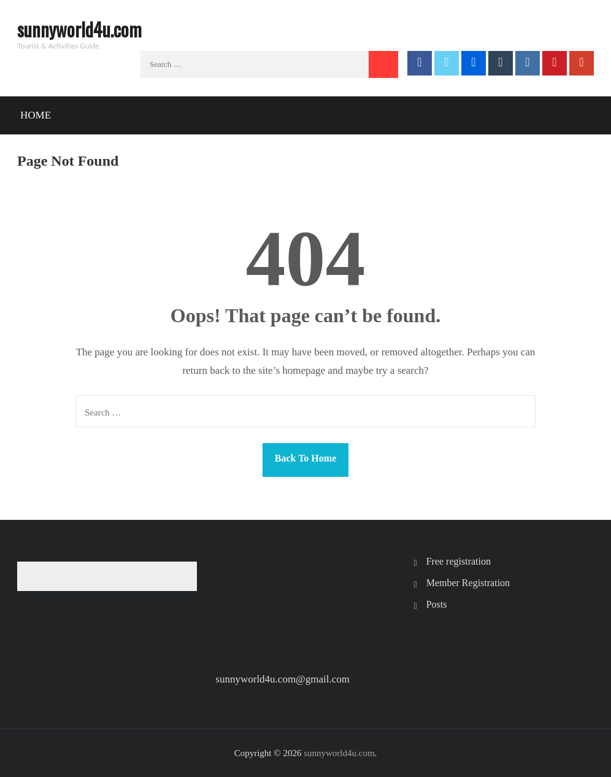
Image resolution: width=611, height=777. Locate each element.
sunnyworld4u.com (79, 29)
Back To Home (305, 458)
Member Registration (468, 583)
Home (35, 115)
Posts (436, 604)
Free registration (458, 561)
